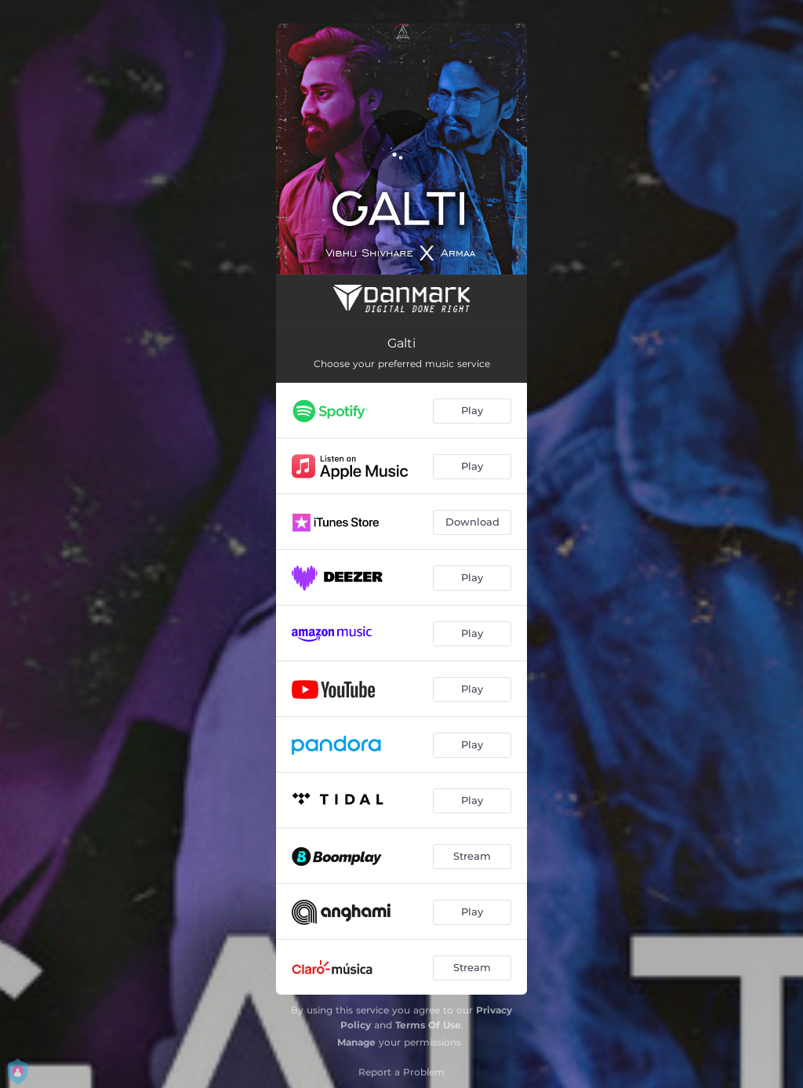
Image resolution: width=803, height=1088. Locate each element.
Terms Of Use (428, 1025)
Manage (356, 1042)
